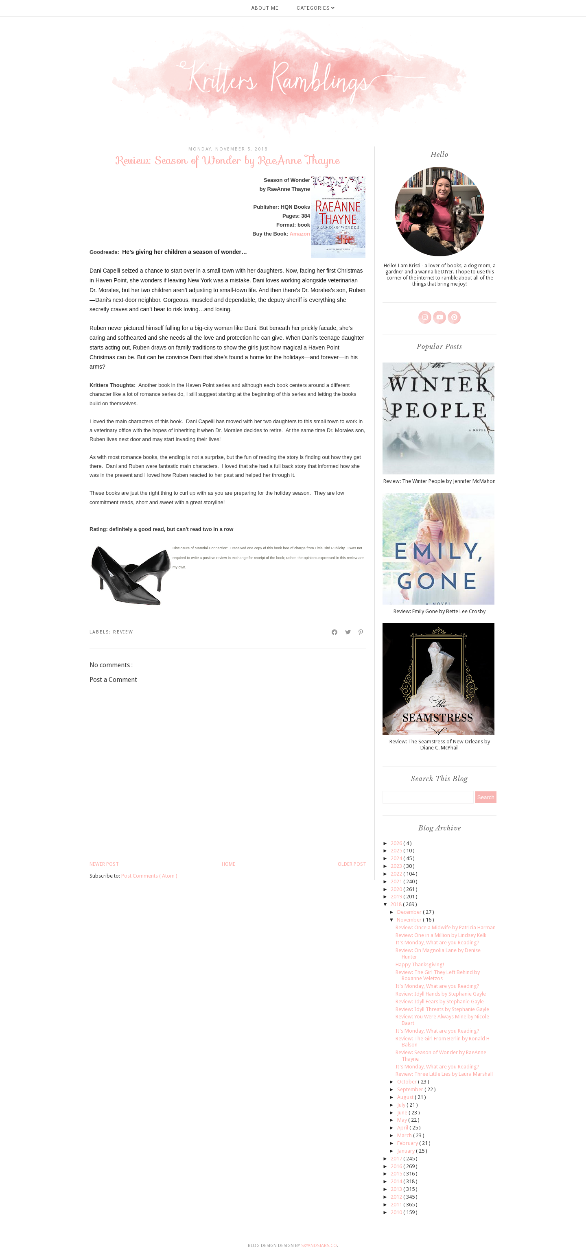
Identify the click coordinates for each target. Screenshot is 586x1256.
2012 (397, 1197)
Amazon (299, 234)
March (405, 1135)
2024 (397, 858)
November (410, 920)
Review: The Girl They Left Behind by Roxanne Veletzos (438, 975)
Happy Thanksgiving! (420, 964)
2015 (397, 1174)
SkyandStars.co (319, 1245)
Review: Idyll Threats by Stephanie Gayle (442, 1009)
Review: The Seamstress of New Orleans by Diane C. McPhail (439, 744)
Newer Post (104, 864)
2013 (397, 1189)
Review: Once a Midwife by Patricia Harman (446, 927)
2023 (397, 866)
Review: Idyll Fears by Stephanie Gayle (440, 1001)
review (123, 632)
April (403, 1128)
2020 (397, 889)
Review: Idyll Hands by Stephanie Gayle (441, 994)
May (402, 1120)
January (406, 1151)
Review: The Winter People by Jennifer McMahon (439, 481)
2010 (397, 1212)
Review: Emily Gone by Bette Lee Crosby (439, 611)
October (407, 1082)
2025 (397, 851)
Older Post (352, 864)
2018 (396, 904)
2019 (397, 896)
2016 (397, 1166)
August (406, 1097)
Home (228, 864)
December (410, 912)
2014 (397, 1181)
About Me (265, 8)
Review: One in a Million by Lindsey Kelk (441, 935)
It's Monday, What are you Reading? (437, 942)
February (408, 1143)
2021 (397, 881)
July (402, 1105)
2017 (397, 1159)
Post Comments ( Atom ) (149, 876)
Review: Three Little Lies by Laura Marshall (444, 1074)
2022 (397, 874)
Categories (316, 8)
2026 (397, 843)
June (403, 1113)
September (410, 1089)
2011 (397, 1204)
